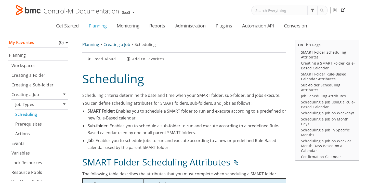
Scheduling (26, 114)
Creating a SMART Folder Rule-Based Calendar (328, 65)
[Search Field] (289, 10)
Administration (190, 26)
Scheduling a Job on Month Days (324, 121)
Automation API (258, 26)
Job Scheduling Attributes (323, 96)
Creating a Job (39, 95)
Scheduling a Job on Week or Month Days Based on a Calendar (326, 146)
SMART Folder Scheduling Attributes (323, 54)
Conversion (295, 26)
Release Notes (335, 10)
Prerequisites (28, 124)
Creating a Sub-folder (32, 85)
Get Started (67, 26)
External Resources (344, 10)
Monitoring (128, 26)
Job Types (41, 105)
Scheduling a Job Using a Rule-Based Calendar (328, 104)
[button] (312, 10)
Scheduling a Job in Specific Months (325, 132)
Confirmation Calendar (321, 156)
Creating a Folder (28, 75)
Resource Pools (26, 172)
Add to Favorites (148, 58)
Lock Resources (26, 162)
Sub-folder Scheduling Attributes (320, 87)
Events (17, 143)
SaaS (126, 12)
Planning (98, 26)
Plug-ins (224, 26)
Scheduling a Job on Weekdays (328, 113)
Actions (22, 133)
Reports (157, 26)
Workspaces (23, 65)
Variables (20, 153)
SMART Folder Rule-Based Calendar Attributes (323, 76)
